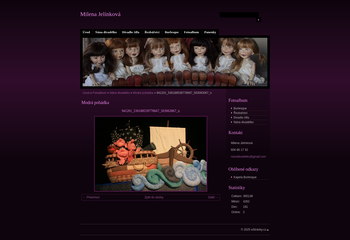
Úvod (86, 32)
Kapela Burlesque (245, 177)
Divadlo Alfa (130, 32)
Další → (213, 197)
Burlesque (172, 32)
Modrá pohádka (143, 93)
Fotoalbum (191, 32)
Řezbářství (152, 32)
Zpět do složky (154, 197)
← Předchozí (91, 197)
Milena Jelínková (100, 14)
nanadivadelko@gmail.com (248, 156)
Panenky (210, 32)
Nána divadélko (106, 32)
